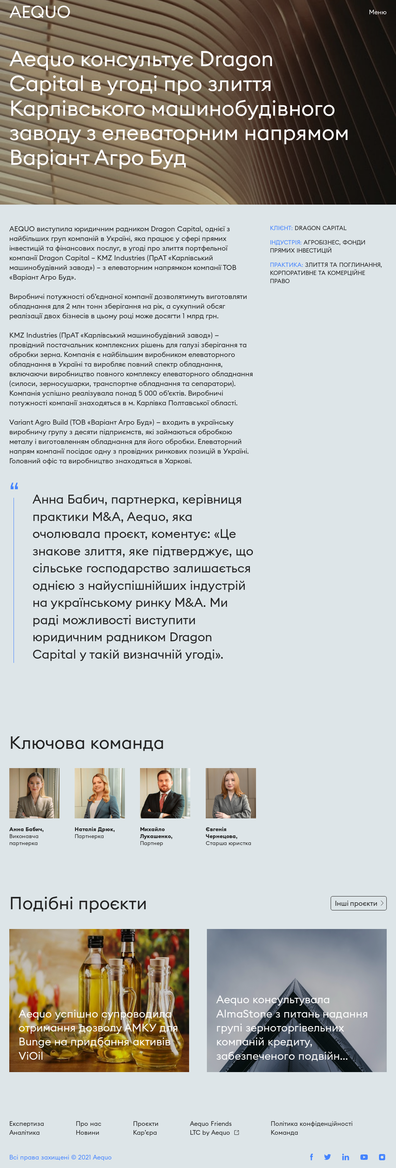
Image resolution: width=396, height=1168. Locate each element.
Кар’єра (145, 1132)
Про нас (88, 1123)
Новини (87, 1132)
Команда (284, 1132)
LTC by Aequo (214, 1132)
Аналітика (24, 1132)
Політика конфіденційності (312, 1123)
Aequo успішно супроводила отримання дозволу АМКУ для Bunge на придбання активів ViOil (98, 1035)
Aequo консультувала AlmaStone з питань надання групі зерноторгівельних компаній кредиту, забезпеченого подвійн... (292, 1027)
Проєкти (146, 1123)
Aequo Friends (211, 1123)
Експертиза (26, 1123)
